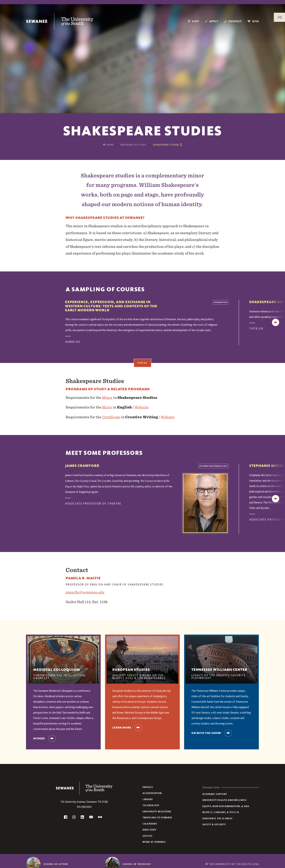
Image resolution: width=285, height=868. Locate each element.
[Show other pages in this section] (167, 145)
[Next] (275, 322)
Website (141, 407)
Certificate (111, 417)
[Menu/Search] (279, 17)
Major (107, 407)
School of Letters (55, 864)
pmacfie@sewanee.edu (85, 592)
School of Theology (137, 864)
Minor (107, 398)
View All (142, 362)
